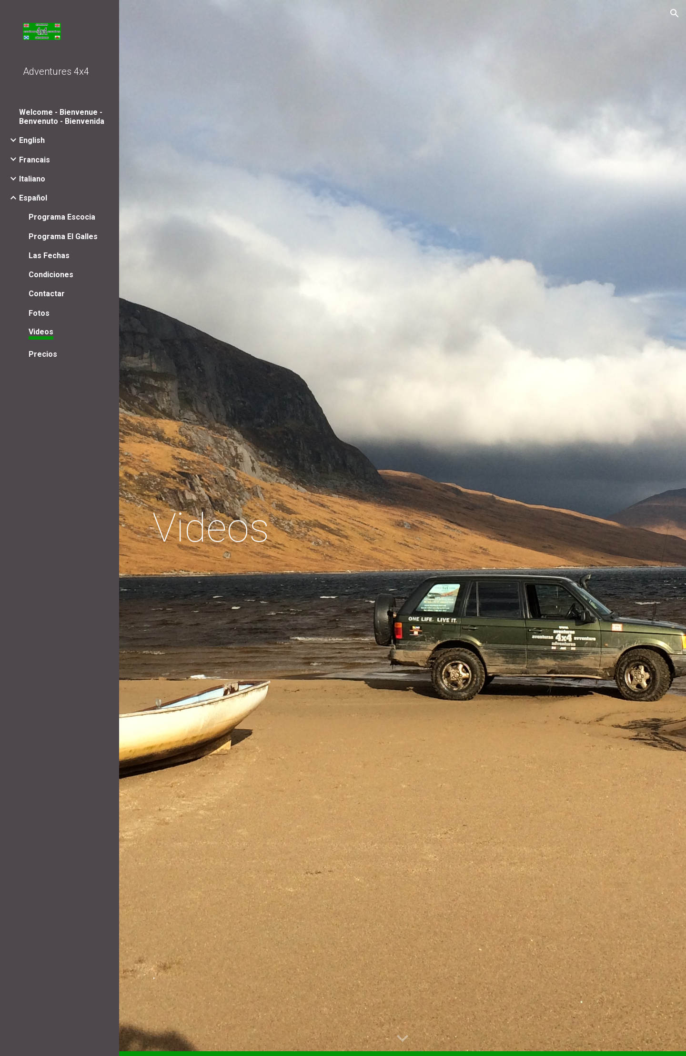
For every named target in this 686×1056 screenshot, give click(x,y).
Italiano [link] (32, 178)
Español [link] (33, 197)
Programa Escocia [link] (62, 216)
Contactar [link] (47, 293)
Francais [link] (34, 159)
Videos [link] (41, 331)
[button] (674, 13)
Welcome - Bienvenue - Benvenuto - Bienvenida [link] (61, 117)
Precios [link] (43, 354)
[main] (403, 528)
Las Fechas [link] (49, 255)
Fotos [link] (39, 313)
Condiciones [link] (51, 274)
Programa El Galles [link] (63, 236)
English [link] (32, 140)
